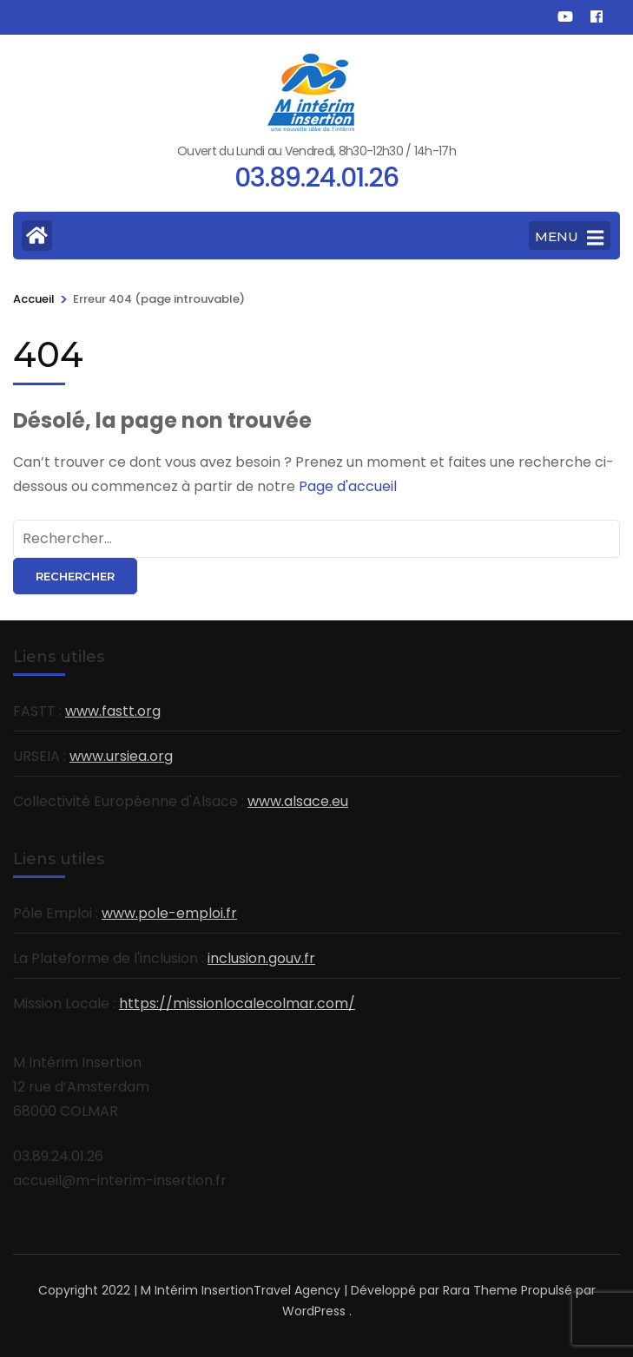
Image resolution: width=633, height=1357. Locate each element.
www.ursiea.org (121, 756)
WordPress (314, 1311)
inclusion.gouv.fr (261, 958)
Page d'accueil (348, 486)
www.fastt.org (113, 711)
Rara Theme (480, 1290)
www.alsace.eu (297, 801)
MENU (569, 237)
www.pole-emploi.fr (169, 913)
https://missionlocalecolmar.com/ (237, 1003)
